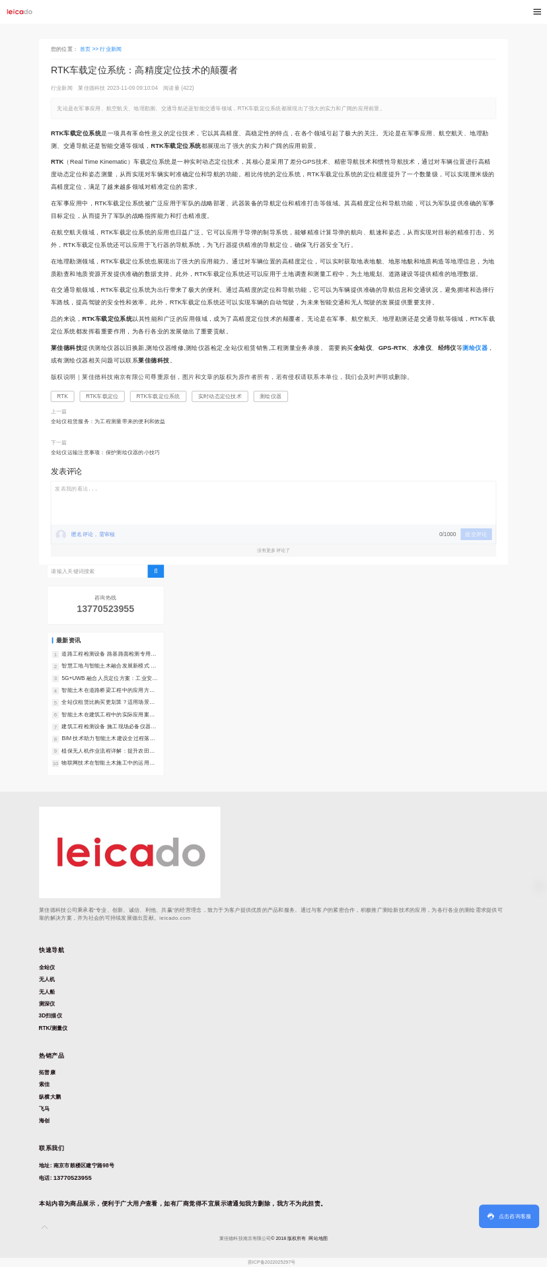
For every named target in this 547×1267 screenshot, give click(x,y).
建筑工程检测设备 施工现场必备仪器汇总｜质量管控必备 (108, 727)
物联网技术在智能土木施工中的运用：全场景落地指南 (108, 763)
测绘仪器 (270, 396)
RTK (62, 396)
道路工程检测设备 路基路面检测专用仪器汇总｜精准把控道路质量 (108, 654)
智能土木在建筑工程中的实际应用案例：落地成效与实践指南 (105, 714)
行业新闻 (111, 48)
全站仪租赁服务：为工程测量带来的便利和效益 (108, 422)
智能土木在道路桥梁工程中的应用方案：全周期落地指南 (105, 691)
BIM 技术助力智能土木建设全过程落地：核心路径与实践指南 (105, 739)
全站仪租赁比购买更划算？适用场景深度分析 (108, 702)
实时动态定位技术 (220, 396)
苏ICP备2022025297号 (272, 1262)
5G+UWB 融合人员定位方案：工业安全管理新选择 (109, 678)
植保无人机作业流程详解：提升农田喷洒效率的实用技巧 (108, 751)
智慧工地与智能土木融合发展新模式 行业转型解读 (108, 666)
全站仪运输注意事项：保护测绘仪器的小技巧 (106, 452)
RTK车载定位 (102, 396)
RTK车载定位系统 (158, 396)
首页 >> (90, 48)
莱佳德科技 (91, 87)
